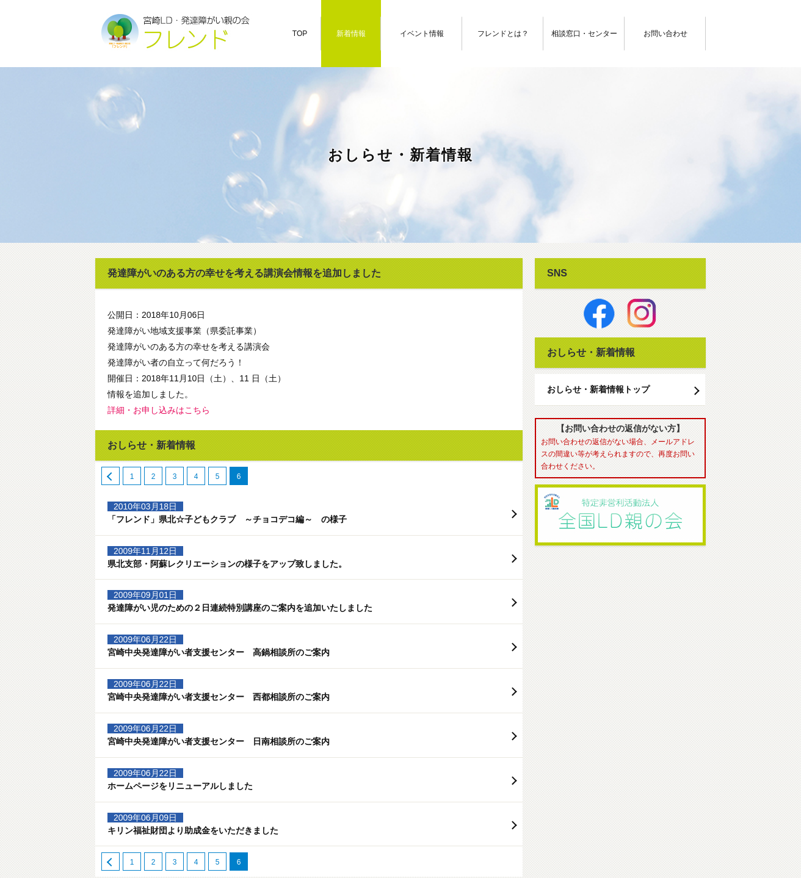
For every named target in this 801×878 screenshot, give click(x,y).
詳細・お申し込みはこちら (158, 410)
